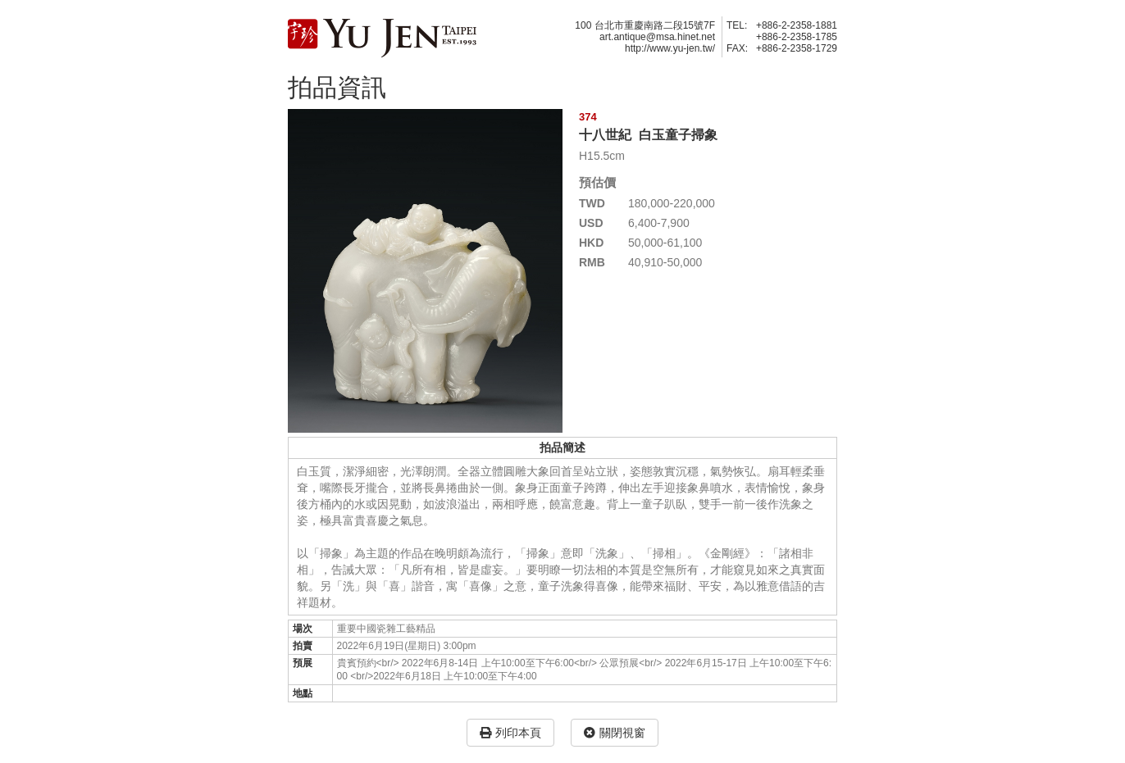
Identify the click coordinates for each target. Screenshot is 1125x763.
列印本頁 (510, 732)
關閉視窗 (614, 732)
